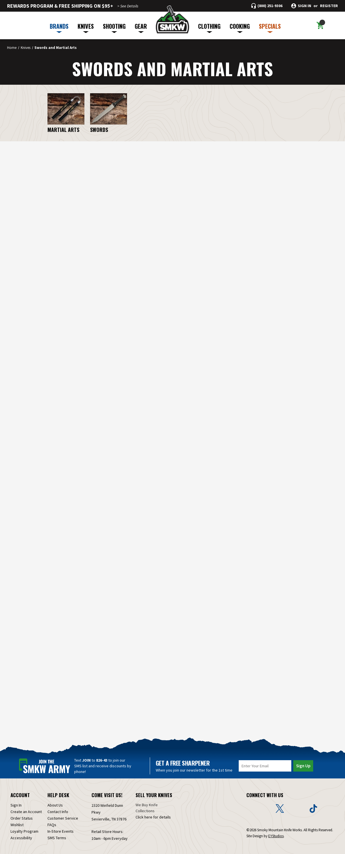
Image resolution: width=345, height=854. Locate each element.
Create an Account (26, 806)
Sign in (304, 6)
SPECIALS (270, 27)
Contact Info (57, 806)
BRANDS (59, 27)
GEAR (141, 27)
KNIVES (86, 27)
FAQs (51, 819)
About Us (55, 800)
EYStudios (276, 831)
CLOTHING (209, 27)
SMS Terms (56, 833)
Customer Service (62, 813)
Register (329, 6)
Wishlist (17, 819)
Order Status (22, 813)
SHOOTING (114, 27)
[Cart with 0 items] (320, 25)
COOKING (240, 27)
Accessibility (21, 833)
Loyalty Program (24, 826)
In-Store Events (60, 826)
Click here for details (153, 812)
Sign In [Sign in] (16, 800)
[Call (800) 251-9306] (266, 6)
